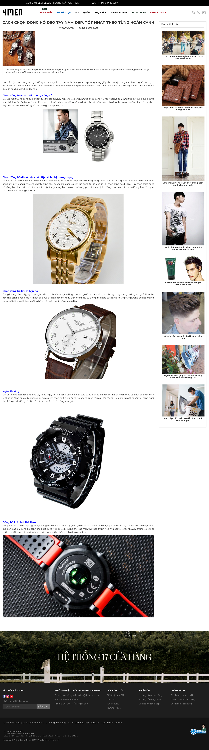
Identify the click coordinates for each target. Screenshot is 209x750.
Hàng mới (45, 11)
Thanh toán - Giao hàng (183, 699)
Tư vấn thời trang (11, 722)
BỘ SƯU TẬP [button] (64, 12)
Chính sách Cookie (112, 722)
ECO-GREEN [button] (139, 12)
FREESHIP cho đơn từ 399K (100, 3)
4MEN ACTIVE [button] (119, 12)
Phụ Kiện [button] (100, 12)
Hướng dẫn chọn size (150, 699)
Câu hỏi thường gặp (149, 703)
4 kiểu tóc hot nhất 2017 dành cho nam (183, 337)
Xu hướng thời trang (55, 722)
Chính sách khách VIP (182, 695)
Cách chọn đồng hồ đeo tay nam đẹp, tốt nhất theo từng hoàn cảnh (78, 22)
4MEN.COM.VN (31, 740)
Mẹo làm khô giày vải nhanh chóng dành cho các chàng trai (183, 376)
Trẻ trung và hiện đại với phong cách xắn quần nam (183, 57)
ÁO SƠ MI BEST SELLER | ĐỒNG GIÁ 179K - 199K (49, 3)
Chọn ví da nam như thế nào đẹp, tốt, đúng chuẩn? (183, 108)
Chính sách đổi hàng (181, 703)
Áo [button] (77, 12)
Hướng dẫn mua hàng (150, 695)
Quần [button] (86, 12)
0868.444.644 (70, 699)
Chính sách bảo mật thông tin (83, 722)
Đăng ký (43, 706)
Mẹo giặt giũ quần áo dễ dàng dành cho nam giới (183, 419)
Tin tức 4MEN (114, 708)
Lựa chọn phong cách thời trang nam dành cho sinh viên (183, 184)
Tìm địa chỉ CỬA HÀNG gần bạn (71, 703)
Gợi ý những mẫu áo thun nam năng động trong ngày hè (183, 248)
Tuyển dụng (113, 703)
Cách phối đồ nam (32, 722)
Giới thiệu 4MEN (115, 695)
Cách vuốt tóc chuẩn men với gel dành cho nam (183, 283)
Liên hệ (110, 699)
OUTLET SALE (158, 12)
